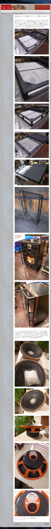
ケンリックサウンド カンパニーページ (35, 11)
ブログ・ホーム (5, 11)
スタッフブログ (23, 519)
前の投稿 (46, 524)
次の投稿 (17, 524)
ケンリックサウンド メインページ (18, 11)
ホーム (32, 524)
